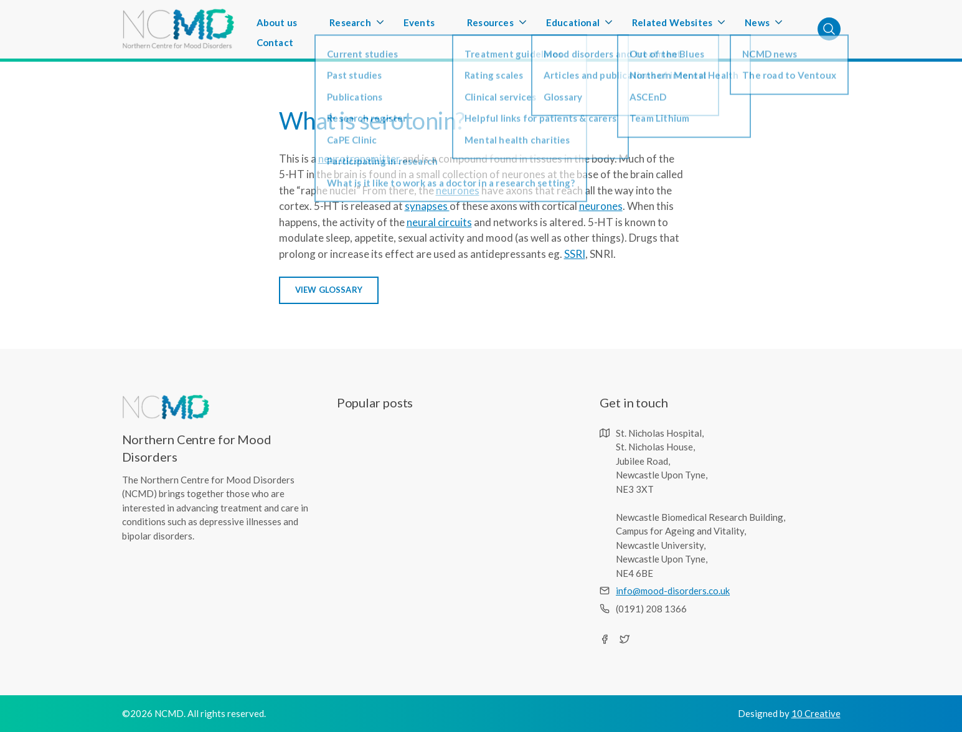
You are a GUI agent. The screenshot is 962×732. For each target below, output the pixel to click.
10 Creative (816, 713)
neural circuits (439, 222)
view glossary (329, 290)
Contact (275, 42)
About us (277, 22)
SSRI (574, 253)
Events (419, 22)
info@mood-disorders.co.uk (673, 590)
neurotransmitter (359, 158)
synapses (427, 205)
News (757, 26)
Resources (490, 26)
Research (350, 26)
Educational (573, 26)
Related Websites (672, 26)
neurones (457, 190)
